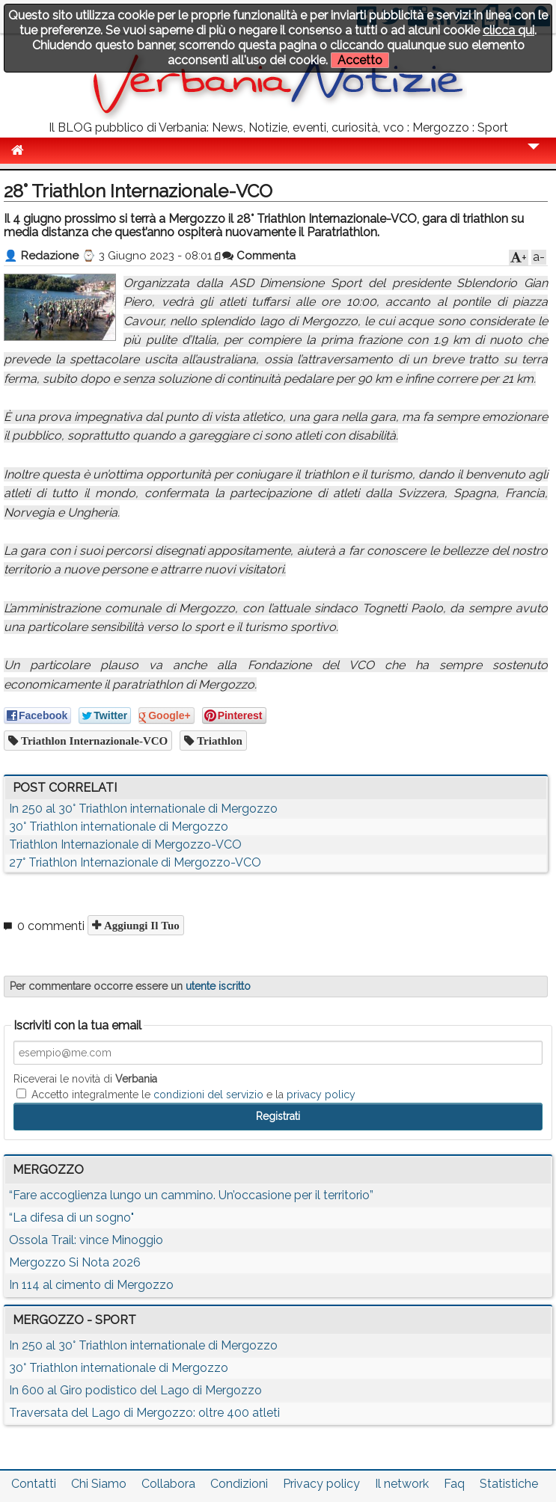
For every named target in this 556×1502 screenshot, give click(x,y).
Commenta (259, 255)
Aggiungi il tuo (140, 925)
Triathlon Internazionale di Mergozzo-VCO (125, 844)
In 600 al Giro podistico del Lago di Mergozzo (135, 1390)
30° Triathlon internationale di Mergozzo (118, 826)
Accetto (359, 60)
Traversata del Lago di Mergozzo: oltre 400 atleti (144, 1413)
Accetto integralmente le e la (185, 1095)
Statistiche (509, 1484)
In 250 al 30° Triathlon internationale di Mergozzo (143, 808)
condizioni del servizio (208, 1095)
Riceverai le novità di (85, 1079)
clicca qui (508, 30)
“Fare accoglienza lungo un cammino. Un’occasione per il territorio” (191, 1195)
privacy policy (321, 1095)
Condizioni (239, 1484)
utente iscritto (218, 986)
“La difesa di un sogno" (71, 1217)
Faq (454, 1484)
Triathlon (218, 740)
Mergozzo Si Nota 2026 (75, 1262)
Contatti (33, 1484)
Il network (402, 1484)
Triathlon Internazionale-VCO (93, 740)
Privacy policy (321, 1484)
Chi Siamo (98, 1484)
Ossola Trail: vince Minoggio (86, 1240)
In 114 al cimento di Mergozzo (91, 1285)
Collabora (168, 1484)
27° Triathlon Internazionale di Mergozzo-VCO (135, 862)
